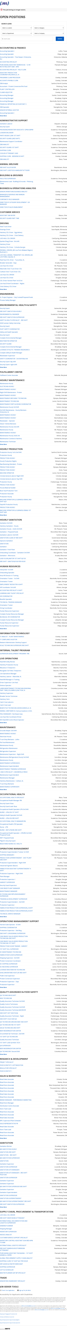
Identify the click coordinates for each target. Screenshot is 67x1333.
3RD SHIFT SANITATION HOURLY (11, 311)
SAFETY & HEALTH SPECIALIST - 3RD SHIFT (14, 320)
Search (60, 39)
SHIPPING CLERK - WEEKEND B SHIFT (12, 156)
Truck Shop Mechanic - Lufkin (9, 739)
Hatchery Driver (5, 244)
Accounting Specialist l (7, 51)
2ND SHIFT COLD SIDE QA (8, 1019)
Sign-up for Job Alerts (24, 1290)
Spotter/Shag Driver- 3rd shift (9, 241)
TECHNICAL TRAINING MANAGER (11, 602)
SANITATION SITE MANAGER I (10, 1170)
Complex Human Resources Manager (12, 614)
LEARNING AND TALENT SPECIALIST (12, 593)
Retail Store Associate (7, 1082)
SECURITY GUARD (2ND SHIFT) (10, 138)
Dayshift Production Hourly (9, 504)
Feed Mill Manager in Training (9, 680)
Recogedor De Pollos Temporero (10, 671)
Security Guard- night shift (8, 365)
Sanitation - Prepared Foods (9, 532)
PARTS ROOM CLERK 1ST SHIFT (10, 136)
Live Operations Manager (8, 674)
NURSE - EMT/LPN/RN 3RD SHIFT (11, 830)
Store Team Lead (5, 1109)
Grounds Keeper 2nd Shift (8, 731)
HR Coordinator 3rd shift (8, 587)
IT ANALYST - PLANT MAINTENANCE (12, 637)
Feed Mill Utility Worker (7, 662)
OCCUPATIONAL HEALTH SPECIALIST (12, 797)
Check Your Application (7, 1290)
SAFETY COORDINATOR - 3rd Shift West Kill (14, 359)
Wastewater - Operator (7, 421)
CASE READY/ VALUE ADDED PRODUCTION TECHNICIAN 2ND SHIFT (14, 937)
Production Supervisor (7, 905)
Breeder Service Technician (8, 696)
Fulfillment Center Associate (9, 375)
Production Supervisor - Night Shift (11, 873)
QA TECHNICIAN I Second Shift (10, 1051)
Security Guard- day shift (8, 362)
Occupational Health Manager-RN (11, 800)
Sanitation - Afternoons (7, 556)
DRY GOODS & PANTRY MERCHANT (11, 1264)
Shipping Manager (6, 1229)
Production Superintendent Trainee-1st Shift (14, 852)
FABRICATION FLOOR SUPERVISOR (11, 955)
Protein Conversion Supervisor (10, 979)
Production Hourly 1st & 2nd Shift (11, 452)
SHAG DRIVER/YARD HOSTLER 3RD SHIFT (13, 973)
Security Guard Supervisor (8, 885)
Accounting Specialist (7, 54)
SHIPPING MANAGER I (7, 855)
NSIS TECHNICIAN (6, 998)
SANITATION (4, 544)
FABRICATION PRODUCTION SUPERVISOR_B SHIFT (16, 911)
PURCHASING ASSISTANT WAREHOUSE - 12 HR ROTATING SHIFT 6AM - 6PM (15, 66)
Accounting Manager (6, 95)
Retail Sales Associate (7, 1079)
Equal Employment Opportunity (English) (9, 1319)
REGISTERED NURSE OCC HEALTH (11, 844)
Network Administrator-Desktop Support (13, 642)
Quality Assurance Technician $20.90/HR (13, 1010)
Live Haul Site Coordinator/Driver (10, 717)
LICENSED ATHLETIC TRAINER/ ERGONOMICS (15, 350)
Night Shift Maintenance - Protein (11, 392)
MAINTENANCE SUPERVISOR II (10, 763)
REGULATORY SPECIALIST (8, 1068)
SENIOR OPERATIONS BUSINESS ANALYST (13, 192)
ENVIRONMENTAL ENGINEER (9, 314)
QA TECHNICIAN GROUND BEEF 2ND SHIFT (14, 1022)
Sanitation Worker (6, 1146)
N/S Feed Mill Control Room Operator (12, 720)
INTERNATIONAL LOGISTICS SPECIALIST (13, 1245)
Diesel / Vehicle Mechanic (8, 424)
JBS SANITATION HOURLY (8, 1149)
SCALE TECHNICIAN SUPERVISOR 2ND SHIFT (14, 645)
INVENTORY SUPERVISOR (8, 1232)
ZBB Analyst (4, 83)
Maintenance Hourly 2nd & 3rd (10, 436)
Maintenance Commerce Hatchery (11, 439)
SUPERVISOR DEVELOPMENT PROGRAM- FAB (14, 654)
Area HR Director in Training (9, 575)
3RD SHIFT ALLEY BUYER (8, 167)
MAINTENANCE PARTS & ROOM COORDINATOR (15, 404)
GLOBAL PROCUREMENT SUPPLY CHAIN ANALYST (16, 1258)
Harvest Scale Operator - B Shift (10, 925)
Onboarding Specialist (7, 573)
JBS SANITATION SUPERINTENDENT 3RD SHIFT (15, 1201)
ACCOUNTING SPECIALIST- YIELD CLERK (13, 70)
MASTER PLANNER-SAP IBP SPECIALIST (13, 1273)
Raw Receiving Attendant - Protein (11, 464)
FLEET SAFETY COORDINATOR (9, 329)
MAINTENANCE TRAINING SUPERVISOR (13, 769)
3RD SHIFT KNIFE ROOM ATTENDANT (12, 1218)
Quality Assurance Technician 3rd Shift (12, 1001)
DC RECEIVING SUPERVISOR (9, 967)
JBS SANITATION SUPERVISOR (10, 1158)
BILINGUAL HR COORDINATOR (10, 617)
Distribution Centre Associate (9, 1106)
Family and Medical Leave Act (7, 1317)
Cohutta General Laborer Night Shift (12, 476)
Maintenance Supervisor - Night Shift (12, 754)
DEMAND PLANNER (6, 1226)
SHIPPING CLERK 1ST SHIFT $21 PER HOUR (14, 1261)
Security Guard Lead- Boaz (8, 806)
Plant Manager (5, 876)
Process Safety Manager (8, 300)
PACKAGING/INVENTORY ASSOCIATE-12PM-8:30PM (16, 130)
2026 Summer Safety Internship (10, 323)
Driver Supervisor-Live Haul (9, 682)
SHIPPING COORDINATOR (8, 927)
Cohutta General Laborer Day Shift (11, 479)
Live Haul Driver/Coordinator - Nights (12, 283)
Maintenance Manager (7, 778)
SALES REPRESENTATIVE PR (9, 1124)
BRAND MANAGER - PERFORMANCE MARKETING (15, 1100)
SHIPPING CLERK (5, 150)
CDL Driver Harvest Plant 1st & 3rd (11, 281)
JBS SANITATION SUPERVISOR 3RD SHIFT (13, 1186)
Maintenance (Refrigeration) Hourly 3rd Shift (14, 757)
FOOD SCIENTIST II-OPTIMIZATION (11, 1065)
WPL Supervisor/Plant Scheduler (10, 1121)
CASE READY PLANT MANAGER (10, 888)
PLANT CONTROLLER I (7, 89)
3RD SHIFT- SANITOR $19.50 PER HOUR (12, 561)
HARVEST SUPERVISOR (7, 882)
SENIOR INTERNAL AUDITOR (9, 110)
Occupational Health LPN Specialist (11, 824)
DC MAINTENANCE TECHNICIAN (10, 952)
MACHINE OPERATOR (7, 473)
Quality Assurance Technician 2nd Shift (12, 1007)
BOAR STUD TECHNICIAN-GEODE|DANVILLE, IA (15, 708)
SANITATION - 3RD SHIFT (8, 1155)
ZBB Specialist (4, 107)
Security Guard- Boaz (7, 803)
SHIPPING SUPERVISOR (7, 1267)
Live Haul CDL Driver (6, 266)
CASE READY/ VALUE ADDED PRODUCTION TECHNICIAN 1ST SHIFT (14, 942)
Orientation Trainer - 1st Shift (9, 578)
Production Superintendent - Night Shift (13, 863)
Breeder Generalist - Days (8, 263)
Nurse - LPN (4, 827)
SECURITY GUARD (6, 344)
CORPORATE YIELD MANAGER (9, 199)
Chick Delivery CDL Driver (8, 286)
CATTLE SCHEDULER (6, 1270)
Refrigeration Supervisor (8, 751)
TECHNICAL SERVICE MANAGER (10, 914)
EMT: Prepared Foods (7, 838)
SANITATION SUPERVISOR (8, 1167)
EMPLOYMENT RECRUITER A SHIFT (11, 584)
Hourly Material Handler (8, 488)
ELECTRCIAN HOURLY (7, 386)
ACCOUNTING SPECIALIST (8, 62)
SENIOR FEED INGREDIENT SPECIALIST (12, 1281)
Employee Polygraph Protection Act (8, 1314)
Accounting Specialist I (7, 113)
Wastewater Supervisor (7, 356)
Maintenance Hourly (6, 383)
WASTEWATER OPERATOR (8, 341)
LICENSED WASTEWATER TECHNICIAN (12, 970)
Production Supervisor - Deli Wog (11, 930)
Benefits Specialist (6, 599)
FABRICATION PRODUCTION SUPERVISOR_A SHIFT (16, 908)
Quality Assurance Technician (9, 1040)
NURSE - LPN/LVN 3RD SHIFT (9, 818)
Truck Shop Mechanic (7, 784)
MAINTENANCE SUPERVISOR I (9, 787)
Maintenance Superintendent (9, 766)
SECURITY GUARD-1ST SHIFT (9, 147)
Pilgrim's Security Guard (7, 841)
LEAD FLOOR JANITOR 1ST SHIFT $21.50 (13, 558)
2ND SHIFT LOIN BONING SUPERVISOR (12, 933)
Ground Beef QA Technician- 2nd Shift (12, 1034)
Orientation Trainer (6, 581)
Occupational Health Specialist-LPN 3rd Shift (14, 809)
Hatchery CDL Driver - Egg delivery (11, 232)
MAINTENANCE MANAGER (8, 891)
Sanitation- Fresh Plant (7, 550)
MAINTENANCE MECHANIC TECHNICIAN (13, 398)
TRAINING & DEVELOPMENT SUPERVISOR (13, 899)
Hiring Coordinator (6, 608)
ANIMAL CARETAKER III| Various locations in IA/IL (16, 711)
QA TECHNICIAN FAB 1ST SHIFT (10, 1025)
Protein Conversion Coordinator (10, 961)
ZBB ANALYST (4, 144)
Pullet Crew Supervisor (7, 976)
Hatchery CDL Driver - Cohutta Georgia (12, 247)
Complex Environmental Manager (11, 338)
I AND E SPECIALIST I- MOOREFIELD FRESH (13, 772)
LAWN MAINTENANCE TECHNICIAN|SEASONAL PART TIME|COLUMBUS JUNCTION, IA (15, 689)
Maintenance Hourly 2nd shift (9, 427)
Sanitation (3, 547)
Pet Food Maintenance (7, 742)
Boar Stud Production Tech (8, 491)
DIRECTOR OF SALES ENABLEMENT (11, 207)
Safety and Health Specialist (9, 332)
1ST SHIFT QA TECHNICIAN (9, 1037)
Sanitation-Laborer (6, 124)
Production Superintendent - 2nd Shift (12, 902)
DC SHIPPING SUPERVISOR (8, 964)
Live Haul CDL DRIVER (7, 275)
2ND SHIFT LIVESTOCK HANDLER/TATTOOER (14, 170)
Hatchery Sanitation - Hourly (9, 526)
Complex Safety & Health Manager (11, 353)
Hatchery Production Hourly (9, 665)
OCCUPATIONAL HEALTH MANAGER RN (13, 821)
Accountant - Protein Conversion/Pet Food (13, 86)
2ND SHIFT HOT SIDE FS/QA (9, 1013)
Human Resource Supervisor (9, 623)
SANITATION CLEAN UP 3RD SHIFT (11, 538)
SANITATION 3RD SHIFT (8, 1152)
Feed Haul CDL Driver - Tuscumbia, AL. (12, 260)
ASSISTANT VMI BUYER (7, 215)
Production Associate (7, 494)
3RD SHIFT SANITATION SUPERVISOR (12, 317)
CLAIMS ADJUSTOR (6, 92)
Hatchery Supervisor (6, 693)
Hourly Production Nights (8, 461)
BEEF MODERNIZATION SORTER (10, 1031)
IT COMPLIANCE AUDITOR (8, 639)
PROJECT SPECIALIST (7, 1062)
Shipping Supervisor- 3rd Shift (9, 958)
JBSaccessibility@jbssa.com (28, 1305)
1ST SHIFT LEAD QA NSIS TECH (10, 1043)
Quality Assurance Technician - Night (12, 1016)
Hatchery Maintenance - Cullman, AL (11, 781)
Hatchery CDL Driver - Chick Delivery (11, 235)
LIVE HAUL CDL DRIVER (7, 238)
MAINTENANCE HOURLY (8, 389)
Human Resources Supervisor (9, 611)
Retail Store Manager (7, 1103)
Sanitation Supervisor (7, 1164)
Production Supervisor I (7, 879)
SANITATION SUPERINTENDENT (10, 1198)
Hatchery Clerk (5, 699)
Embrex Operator (5, 685)
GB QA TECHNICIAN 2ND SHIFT (10, 1028)
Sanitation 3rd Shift (6, 523)
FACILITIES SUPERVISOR (8, 179)
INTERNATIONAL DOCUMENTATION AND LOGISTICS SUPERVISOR (13, 1222)
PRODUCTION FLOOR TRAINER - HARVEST (13, 946)
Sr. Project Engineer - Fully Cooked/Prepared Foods (16, 297)
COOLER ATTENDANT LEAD (9, 153)
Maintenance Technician (8, 442)
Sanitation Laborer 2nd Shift (9, 535)
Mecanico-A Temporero (7, 668)
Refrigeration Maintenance (8, 748)
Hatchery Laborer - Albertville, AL (10, 676)
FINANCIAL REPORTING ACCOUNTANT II (13, 104)
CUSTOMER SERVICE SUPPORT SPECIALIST (14, 1238)
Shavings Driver (5, 229)
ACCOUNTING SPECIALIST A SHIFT (11, 590)
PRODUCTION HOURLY (7, 458)
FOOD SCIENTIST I (6, 1071)
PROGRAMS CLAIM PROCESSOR (10, 78)
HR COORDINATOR (6, 596)
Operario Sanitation (6, 541)
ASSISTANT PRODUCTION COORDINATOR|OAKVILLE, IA (9, 74)
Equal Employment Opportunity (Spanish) (10, 1322)
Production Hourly (6, 455)
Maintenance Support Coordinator (11, 141)
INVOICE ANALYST (6, 1235)
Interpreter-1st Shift (6, 570)
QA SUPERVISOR (5, 1046)
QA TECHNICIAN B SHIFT (8, 995)
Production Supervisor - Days (9, 982)
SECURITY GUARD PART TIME (9, 218)
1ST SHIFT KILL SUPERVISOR (9, 949)
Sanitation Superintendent (8, 1192)
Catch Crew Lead (5, 705)
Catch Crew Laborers (6, 702)
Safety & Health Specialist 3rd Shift (11, 815)
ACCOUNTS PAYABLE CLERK (9, 80)
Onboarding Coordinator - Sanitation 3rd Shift (15, 553)
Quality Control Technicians (9, 1004)
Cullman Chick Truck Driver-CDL (10, 272)
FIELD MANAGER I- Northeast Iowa (11, 714)
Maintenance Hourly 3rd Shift (9, 407)
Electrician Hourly (5, 736)
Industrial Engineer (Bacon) (9, 866)
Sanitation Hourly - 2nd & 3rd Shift (11, 529)
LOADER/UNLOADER (6, 133)
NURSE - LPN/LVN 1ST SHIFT (9, 812)
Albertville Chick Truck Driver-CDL (11, 269)
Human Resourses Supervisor (9, 626)
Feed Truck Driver (6, 226)
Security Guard (4, 127)
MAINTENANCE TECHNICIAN (9, 401)
